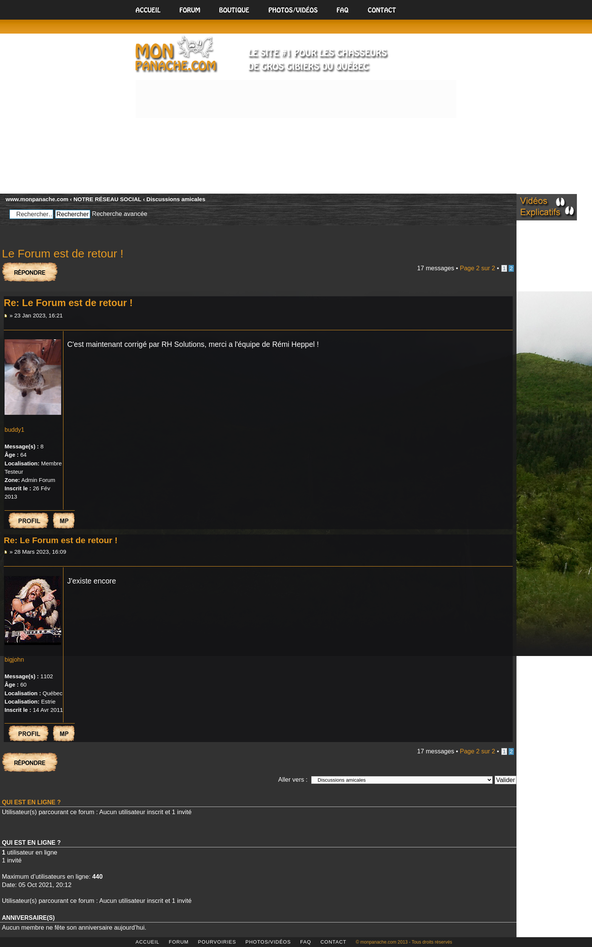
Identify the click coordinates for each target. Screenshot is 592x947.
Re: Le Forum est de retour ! (68, 302)
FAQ (305, 942)
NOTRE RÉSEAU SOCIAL (108, 199)
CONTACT (334, 942)
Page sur (477, 268)
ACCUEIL (147, 942)
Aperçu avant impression (492, 197)
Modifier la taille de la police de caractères (505, 197)
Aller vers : (293, 779)
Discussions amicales (175, 199)
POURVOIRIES (217, 942)
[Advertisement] (296, 135)
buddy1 (15, 430)
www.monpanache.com (37, 199)
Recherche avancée (119, 213)
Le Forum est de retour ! (62, 253)
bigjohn (14, 659)
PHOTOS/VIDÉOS (268, 942)
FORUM (179, 942)
